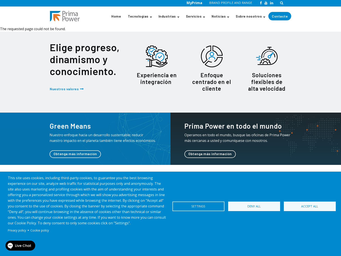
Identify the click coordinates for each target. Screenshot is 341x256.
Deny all (254, 206)
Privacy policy (17, 230)
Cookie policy (39, 230)
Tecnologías (138, 16)
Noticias (219, 16)
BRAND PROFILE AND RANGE (230, 3)
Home (116, 16)
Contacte (280, 16)
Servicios (194, 16)
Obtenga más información (75, 154)
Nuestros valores (64, 89)
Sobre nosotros (249, 16)
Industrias (167, 16)
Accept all (309, 206)
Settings (198, 206)
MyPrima (194, 2)
